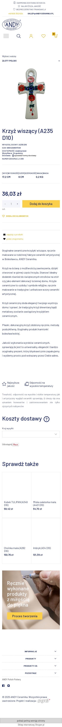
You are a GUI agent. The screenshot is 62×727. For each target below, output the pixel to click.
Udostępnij (7, 444)
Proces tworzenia (24, 616)
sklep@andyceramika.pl (41, 13)
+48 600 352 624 (15, 13)
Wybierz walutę (9, 56)
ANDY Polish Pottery (11, 679)
